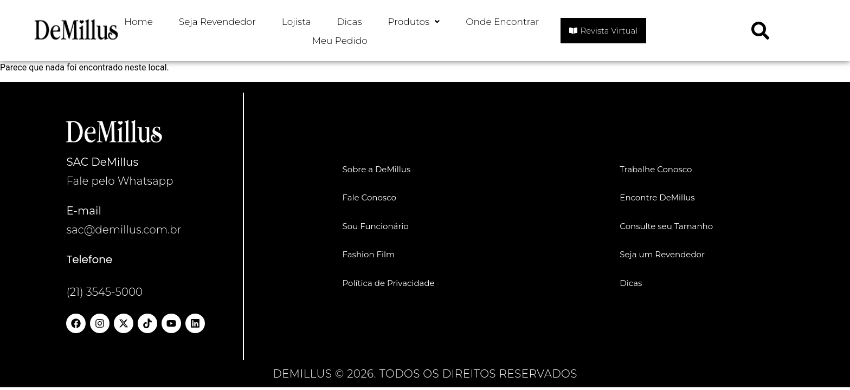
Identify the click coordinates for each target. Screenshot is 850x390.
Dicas (349, 21)
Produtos (414, 21)
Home (138, 21)
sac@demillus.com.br (123, 229)
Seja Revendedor (217, 21)
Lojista (296, 21)
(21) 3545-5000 (104, 291)
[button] (414, 21)
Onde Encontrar (502, 21)
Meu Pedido (340, 40)
